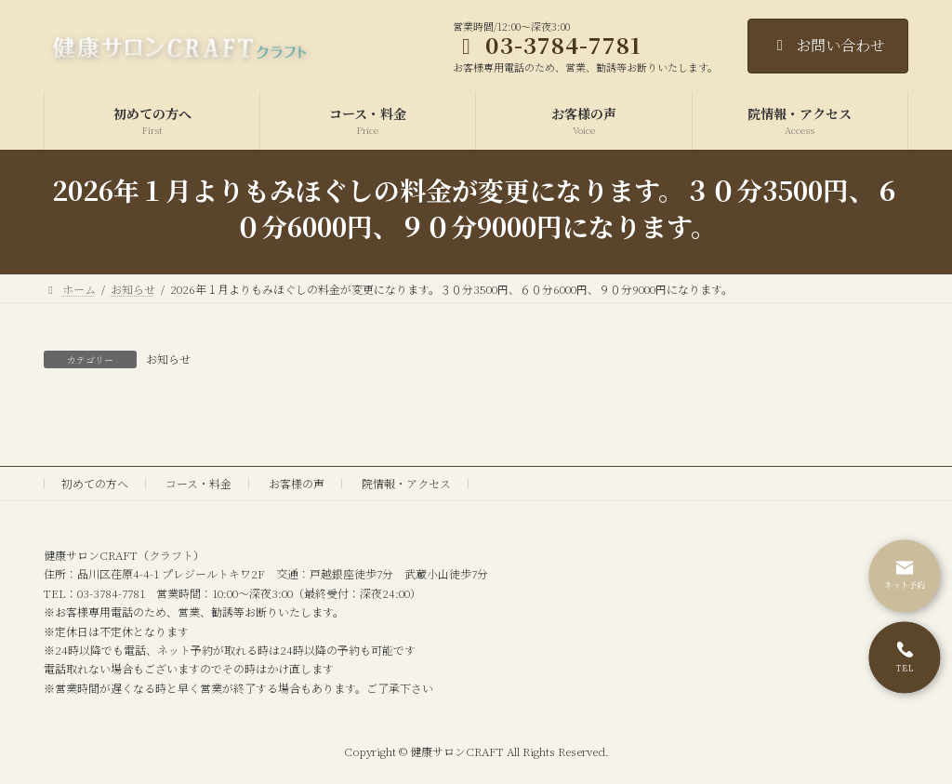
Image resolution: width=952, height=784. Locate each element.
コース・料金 (198, 483)
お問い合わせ (828, 45)
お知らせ (168, 358)
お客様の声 (296, 483)
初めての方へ (94, 483)
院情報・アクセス (406, 483)
